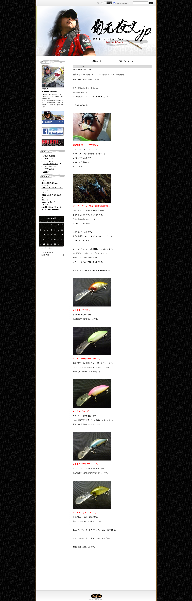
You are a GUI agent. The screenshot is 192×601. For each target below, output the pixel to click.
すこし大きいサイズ (108, 3)
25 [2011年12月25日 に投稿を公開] (62, 239)
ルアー (45, 161)
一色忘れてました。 (124, 61)
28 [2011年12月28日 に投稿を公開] (48, 244)
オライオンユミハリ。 (50, 183)
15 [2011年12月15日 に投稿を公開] (51, 234)
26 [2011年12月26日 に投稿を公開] (40, 244)
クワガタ (46, 169)
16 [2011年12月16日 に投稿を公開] (55, 234)
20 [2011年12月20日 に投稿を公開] (44, 239)
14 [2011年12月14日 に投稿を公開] (48, 234)
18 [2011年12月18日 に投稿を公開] (62, 234)
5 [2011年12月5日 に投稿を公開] (40, 230)
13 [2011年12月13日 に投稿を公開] (44, 234)
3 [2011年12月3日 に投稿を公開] (58, 225)
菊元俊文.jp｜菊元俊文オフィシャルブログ (96, 31)
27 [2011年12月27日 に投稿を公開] (44, 244)
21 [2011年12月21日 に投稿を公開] (48, 239)
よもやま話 (47, 166)
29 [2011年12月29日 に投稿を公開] (51, 244)
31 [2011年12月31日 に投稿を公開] (58, 244)
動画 (45, 172)
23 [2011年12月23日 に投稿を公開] (55, 239)
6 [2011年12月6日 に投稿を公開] (44, 230)
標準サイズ (105, 3)
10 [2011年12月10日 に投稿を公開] (58, 230)
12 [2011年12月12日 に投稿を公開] (40, 234)
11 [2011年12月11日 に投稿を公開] (62, 230)
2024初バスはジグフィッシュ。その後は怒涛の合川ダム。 (52, 209)
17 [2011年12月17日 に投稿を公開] (58, 234)
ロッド (45, 159)
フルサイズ (110, 3)
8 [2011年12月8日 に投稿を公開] (51, 230)
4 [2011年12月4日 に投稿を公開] (62, 225)
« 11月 (44, 248)
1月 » (50, 248)
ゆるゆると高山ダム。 (50, 202)
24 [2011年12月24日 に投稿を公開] (58, 239)
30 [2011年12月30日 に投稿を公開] (55, 244)
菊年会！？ (97, 61)
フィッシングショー (50, 164)
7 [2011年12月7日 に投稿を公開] (47, 230)
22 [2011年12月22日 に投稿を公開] (51, 239)
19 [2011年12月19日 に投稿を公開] (40, 239)
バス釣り (46, 156)
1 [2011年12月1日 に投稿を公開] (51, 225)
